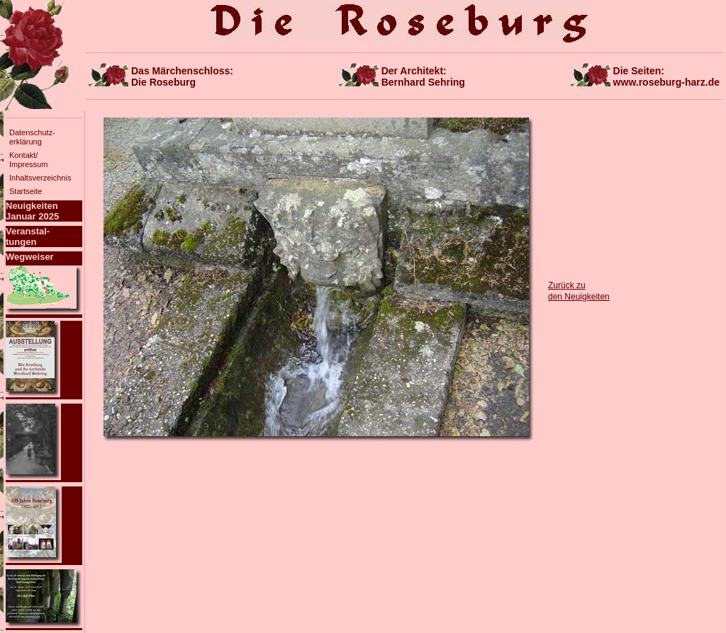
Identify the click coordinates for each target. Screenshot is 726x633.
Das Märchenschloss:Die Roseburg (182, 76)
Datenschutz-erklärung (32, 137)
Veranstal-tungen (28, 236)
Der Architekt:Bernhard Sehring (423, 76)
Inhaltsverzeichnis (40, 177)
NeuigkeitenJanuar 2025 (32, 211)
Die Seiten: (666, 76)
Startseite (25, 191)
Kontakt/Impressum (28, 160)
